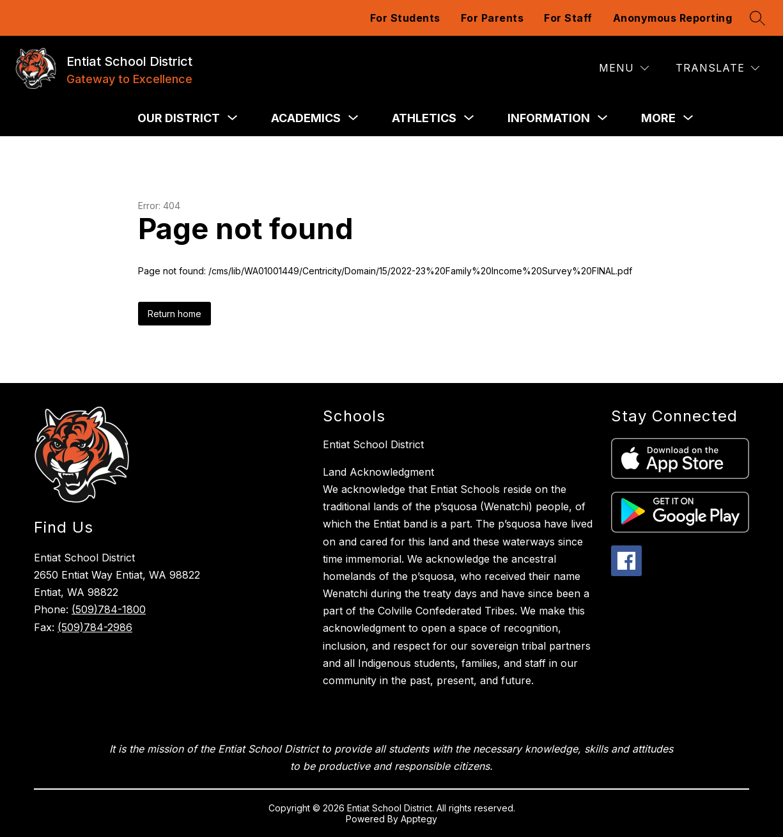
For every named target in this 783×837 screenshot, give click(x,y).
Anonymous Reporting (673, 18)
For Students (405, 18)
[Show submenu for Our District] (178, 118)
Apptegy (419, 818)
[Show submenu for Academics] (306, 118)
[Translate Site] (717, 68)
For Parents (492, 18)
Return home (174, 313)
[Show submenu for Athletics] (424, 118)
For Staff (568, 18)
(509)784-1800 (109, 609)
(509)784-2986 (95, 627)
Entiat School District (373, 444)
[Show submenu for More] (658, 118)
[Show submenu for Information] (549, 118)
